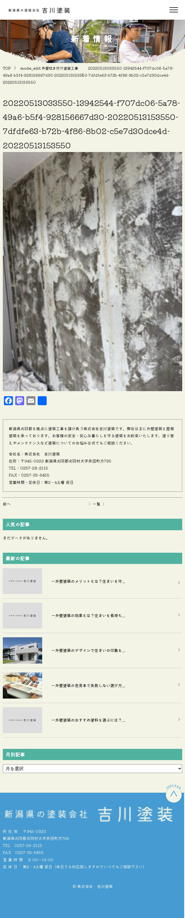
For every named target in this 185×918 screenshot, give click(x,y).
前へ (7, 504)
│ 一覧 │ (96, 504)
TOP (7, 68)
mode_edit (49, 68)
